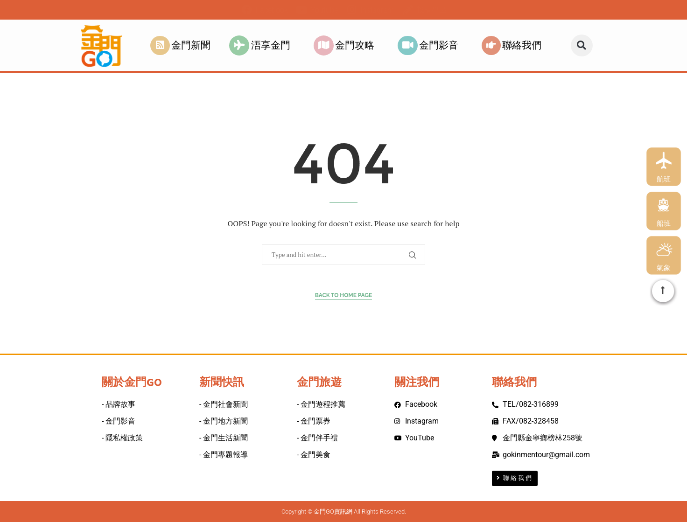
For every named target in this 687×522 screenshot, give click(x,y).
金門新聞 (180, 45)
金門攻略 (346, 45)
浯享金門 (261, 45)
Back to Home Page (343, 295)
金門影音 (430, 45)
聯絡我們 (514, 45)
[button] (582, 45)
